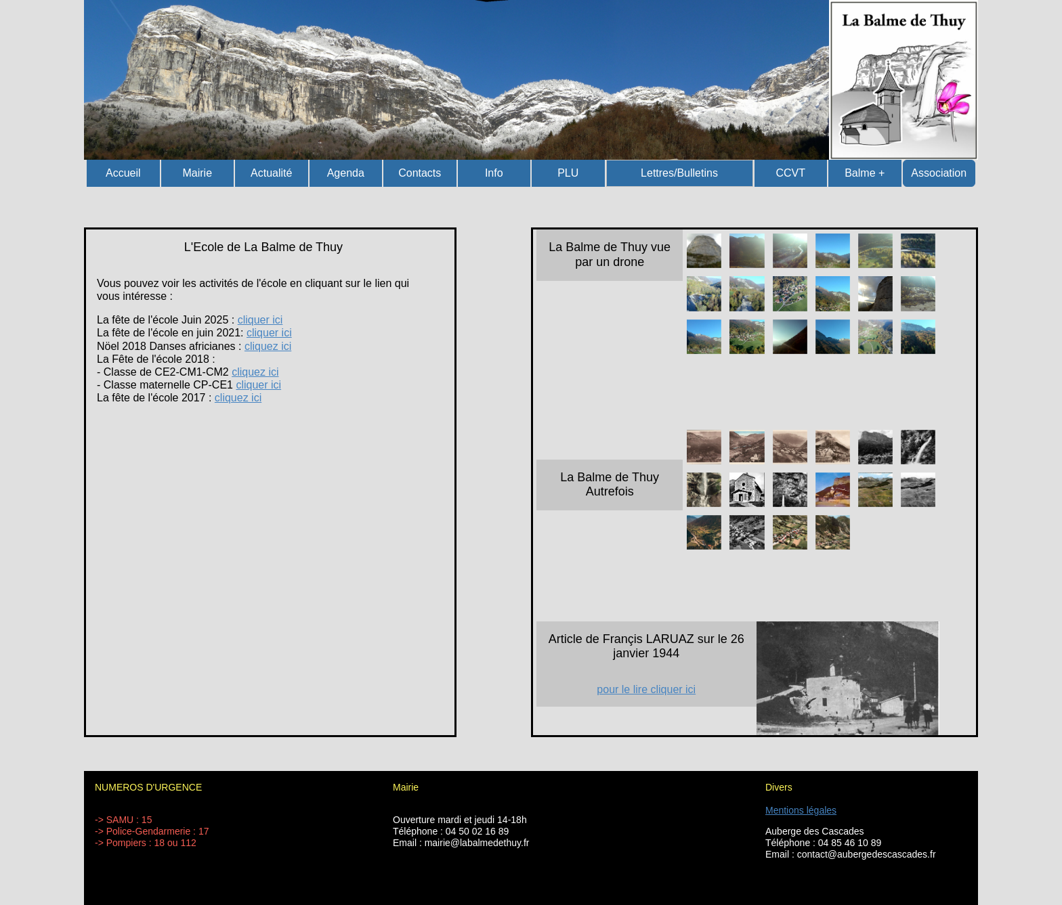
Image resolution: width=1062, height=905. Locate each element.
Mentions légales (800, 810)
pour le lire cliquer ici (646, 689)
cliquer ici (260, 320)
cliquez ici (268, 346)
